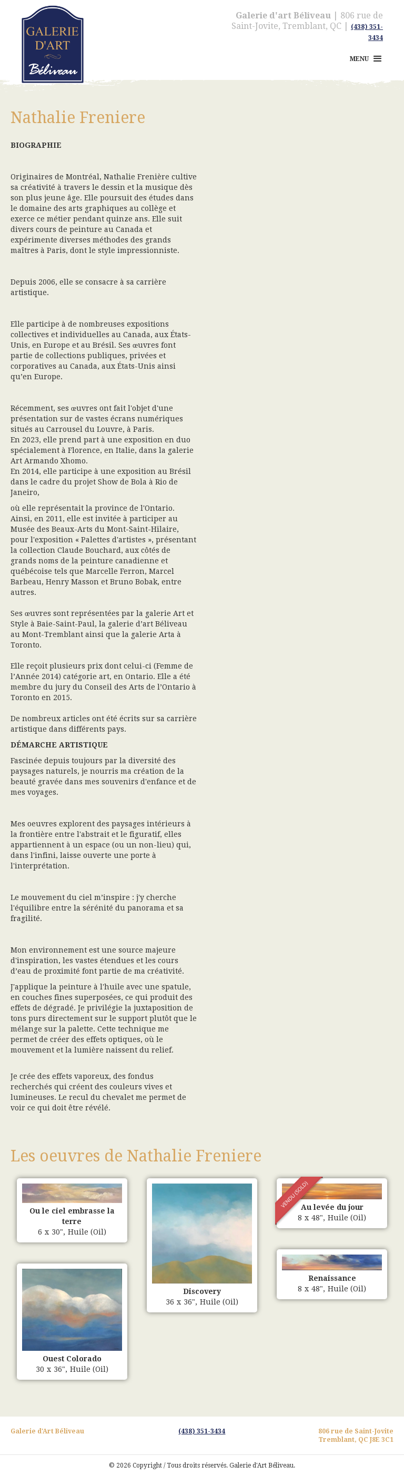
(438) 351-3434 (201, 1431)
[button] (366, 59)
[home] (47, 28)
